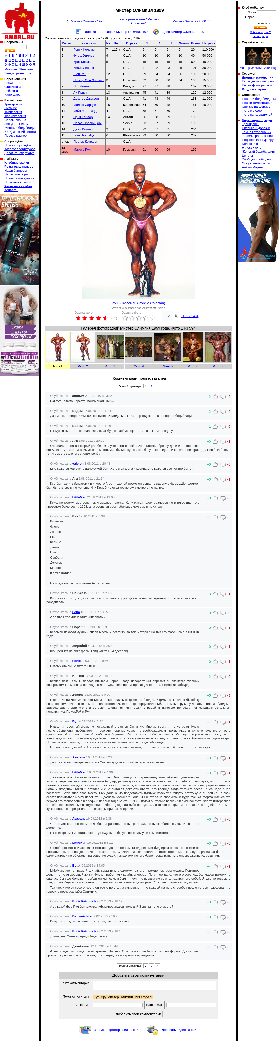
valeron (78, 463)
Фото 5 (168, 366)
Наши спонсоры (16, 174)
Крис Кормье (82, 62)
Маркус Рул (82, 149)
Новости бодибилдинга (259, 99)
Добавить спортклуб (19, 153)
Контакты (11, 190)
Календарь (12, 94)
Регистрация (260, 36)
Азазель (78, 757)
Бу (74, 721)
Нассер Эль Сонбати (88, 80)
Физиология (13, 112)
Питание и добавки (256, 128)
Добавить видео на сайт (180, 1031)
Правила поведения (19, 178)
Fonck (77, 661)
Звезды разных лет (18, 73)
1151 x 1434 (190, 316)
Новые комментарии (257, 103)
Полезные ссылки (17, 182)
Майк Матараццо (85, 111)
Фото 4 (139, 366)
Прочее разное (15, 135)
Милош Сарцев (84, 105)
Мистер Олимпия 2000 (189, 21)
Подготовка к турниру (258, 140)
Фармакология (15, 116)
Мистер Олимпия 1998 (87, 21)
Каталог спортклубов (19, 149)
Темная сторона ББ (256, 132)
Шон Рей (79, 74)
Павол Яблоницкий (87, 123)
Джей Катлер (83, 129)
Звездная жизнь (16, 124)
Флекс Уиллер (83, 55)
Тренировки (13, 104)
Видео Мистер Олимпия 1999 (182, 32)
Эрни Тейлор (83, 117)
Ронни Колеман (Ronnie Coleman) (138, 303)
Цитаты (247, 155)
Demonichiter (82, 916)
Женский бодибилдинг (21, 128)
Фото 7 (218, 366)
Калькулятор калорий (258, 81)
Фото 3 (110, 366)
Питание (10, 108)
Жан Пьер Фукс (84, 135)
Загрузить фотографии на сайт (117, 1031)
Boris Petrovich (84, 901)
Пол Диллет (82, 86)
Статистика (12, 87)
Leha (76, 612)
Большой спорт (253, 144)
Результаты (12, 83)
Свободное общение (257, 159)
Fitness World (251, 147)
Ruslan (161, 308)
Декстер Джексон (86, 98)
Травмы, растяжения (257, 136)
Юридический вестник (20, 132)
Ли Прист (80, 92)
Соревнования (15, 120)
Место (66, 43)
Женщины (26, 69)
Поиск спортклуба (17, 145)
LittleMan (79, 497)
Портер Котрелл (85, 141)
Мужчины (11, 69)
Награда (208, 43)
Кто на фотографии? (257, 85)
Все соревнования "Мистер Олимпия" (138, 21)
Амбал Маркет (252, 167)
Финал (183, 43)
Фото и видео (252, 110)
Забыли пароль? (260, 32)
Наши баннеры (15, 170)
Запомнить (263, 23)
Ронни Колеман (84, 49)
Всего (195, 43)
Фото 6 (193, 366)
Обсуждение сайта (256, 163)
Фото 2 (83, 366)
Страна (131, 43)
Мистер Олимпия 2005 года (258, 58)
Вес (117, 43)
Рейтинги (11, 91)
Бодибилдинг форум (257, 120)
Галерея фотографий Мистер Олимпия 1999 (116, 32)
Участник (88, 43)
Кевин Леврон (83, 68)
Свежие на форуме (256, 106)
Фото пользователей (257, 114)
